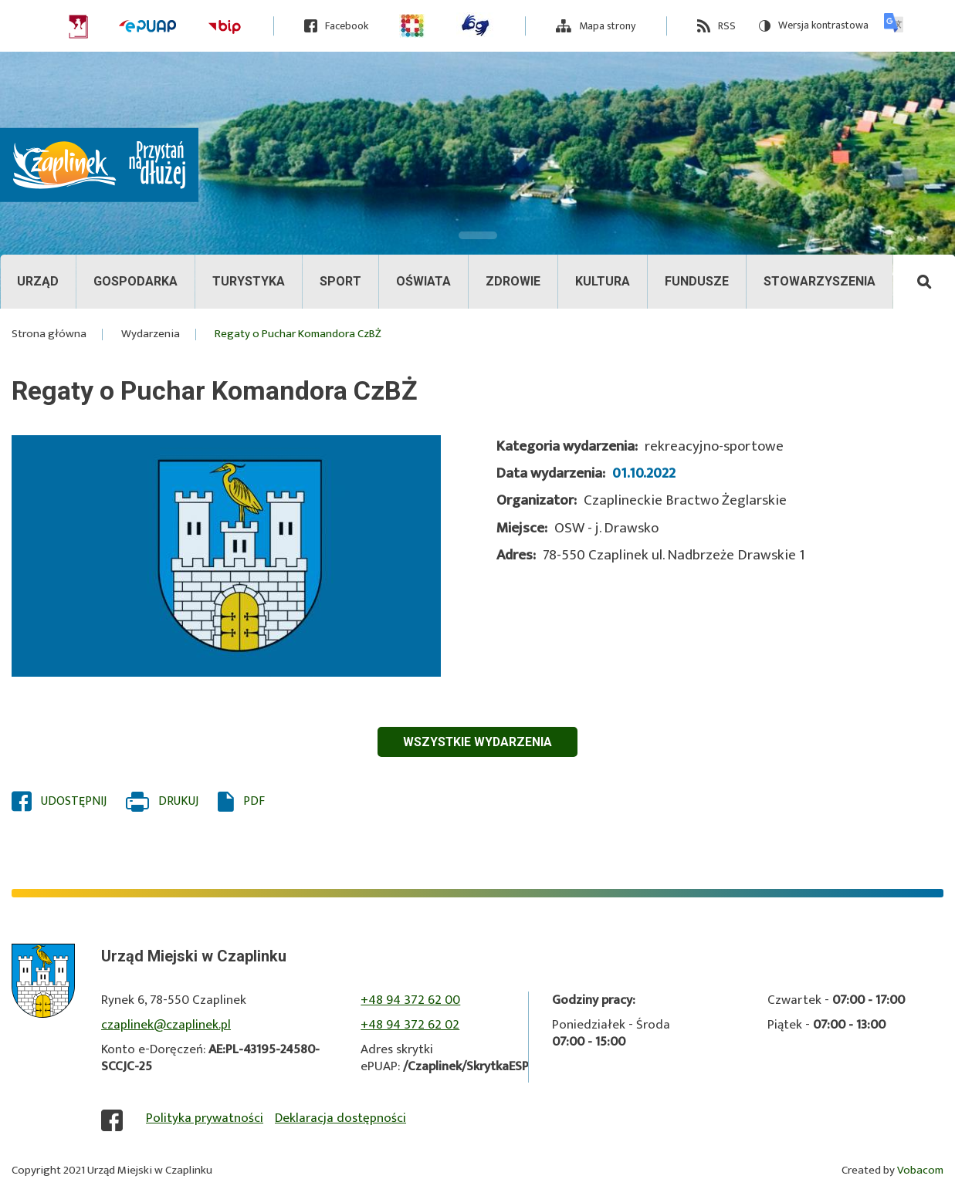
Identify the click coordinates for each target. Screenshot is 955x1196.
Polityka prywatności (204, 1119)
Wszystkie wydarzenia (477, 742)
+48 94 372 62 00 (410, 1000)
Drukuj (178, 802)
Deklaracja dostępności (340, 1119)
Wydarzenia (150, 334)
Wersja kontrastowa (814, 26)
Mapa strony (607, 25)
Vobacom (920, 1171)
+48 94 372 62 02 (410, 1025)
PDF (254, 802)
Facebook (346, 25)
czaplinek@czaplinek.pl (166, 1025)
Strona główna (49, 334)
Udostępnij (74, 802)
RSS (727, 25)
